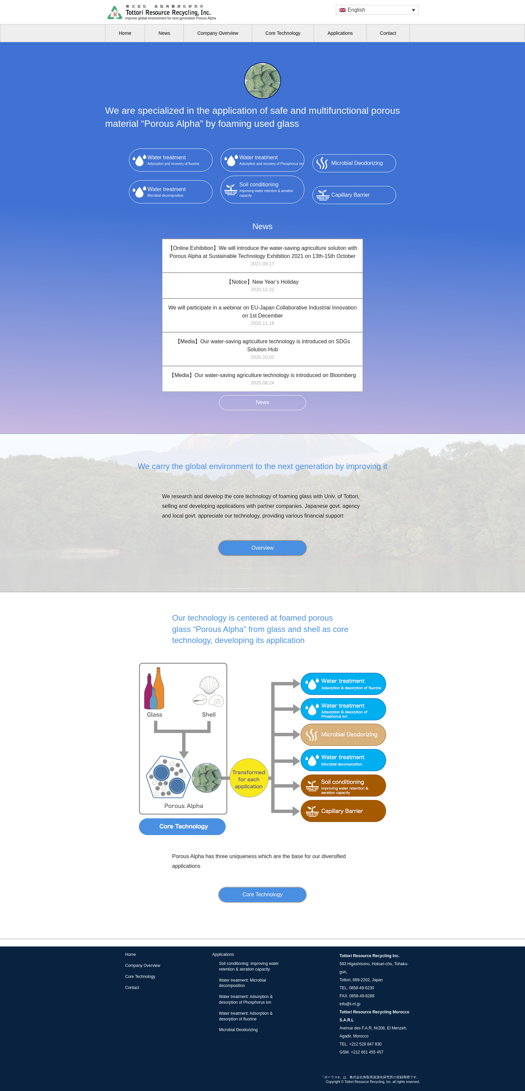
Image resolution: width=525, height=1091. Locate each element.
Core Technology (283, 33)
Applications (340, 33)
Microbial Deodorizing (238, 1029)
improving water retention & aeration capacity (271, 189)
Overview (262, 548)
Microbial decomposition (180, 191)
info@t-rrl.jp (350, 1004)
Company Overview (217, 33)
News (164, 33)
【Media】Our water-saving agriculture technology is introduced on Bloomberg (262, 379)
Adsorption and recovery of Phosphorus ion (271, 159)
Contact (388, 33)
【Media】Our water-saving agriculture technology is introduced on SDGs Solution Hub (262, 350)
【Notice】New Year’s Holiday (262, 286)
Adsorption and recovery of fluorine (180, 159)
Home (125, 33)
